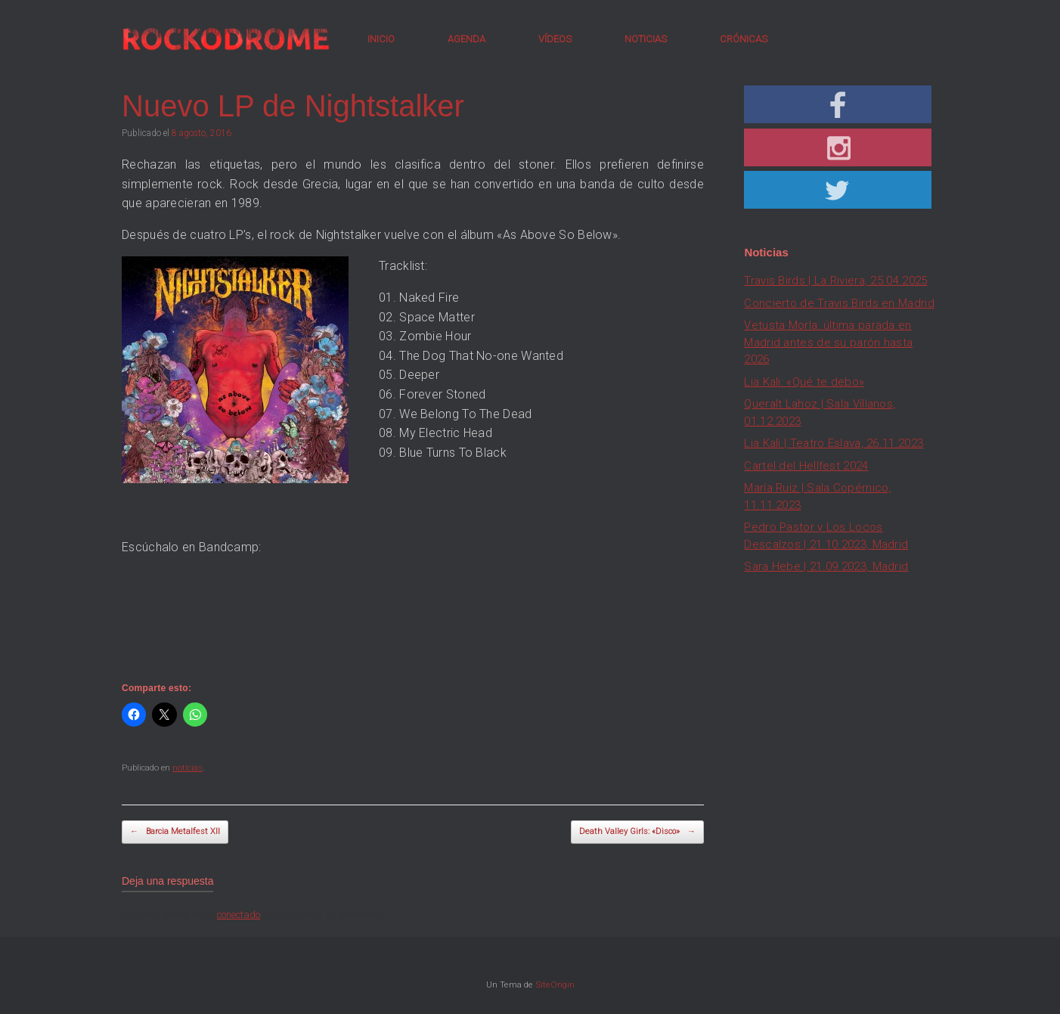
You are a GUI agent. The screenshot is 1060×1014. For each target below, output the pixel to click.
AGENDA (466, 39)
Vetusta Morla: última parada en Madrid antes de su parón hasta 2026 (828, 342)
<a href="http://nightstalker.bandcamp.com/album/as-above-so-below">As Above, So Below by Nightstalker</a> (413, 614)
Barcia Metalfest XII (175, 832)
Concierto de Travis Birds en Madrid (839, 303)
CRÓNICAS (743, 39)
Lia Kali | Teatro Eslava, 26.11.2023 (833, 443)
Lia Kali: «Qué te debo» (804, 382)
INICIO (381, 39)
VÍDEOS (555, 39)
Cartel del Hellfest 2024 (806, 466)
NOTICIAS (646, 39)
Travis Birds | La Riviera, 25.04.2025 (835, 280)
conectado (238, 914)
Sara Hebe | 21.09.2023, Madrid (826, 566)
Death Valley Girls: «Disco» (637, 832)
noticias (187, 768)
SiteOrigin (555, 984)
